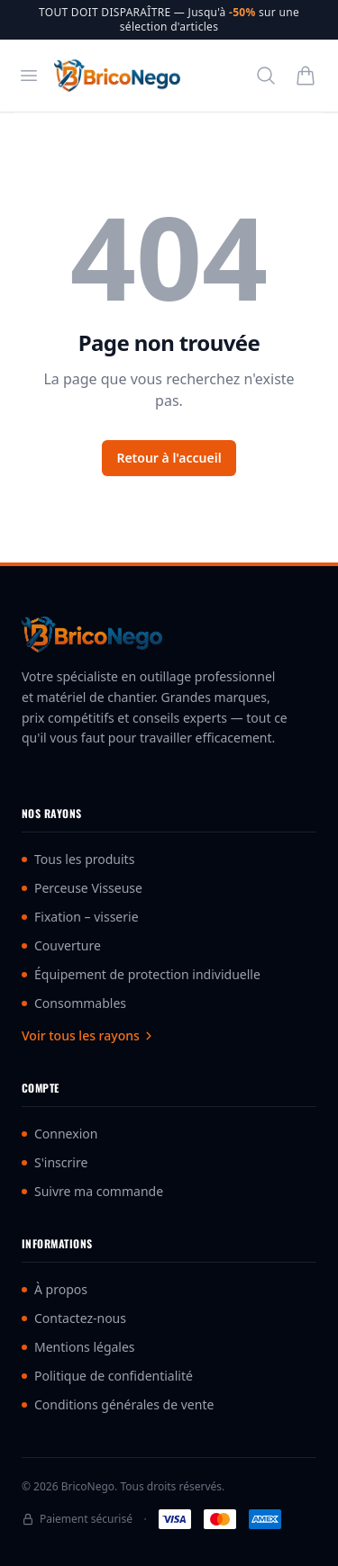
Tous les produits (78, 859)
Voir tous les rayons (88, 1035)
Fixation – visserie (80, 916)
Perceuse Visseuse (82, 887)
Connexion (59, 1133)
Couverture (61, 945)
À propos (54, 1289)
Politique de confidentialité (107, 1375)
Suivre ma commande (92, 1191)
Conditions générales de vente (118, 1404)
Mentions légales (78, 1346)
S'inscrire (54, 1162)
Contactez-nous (74, 1318)
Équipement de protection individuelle (141, 974)
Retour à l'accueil (168, 457)
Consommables (74, 1003)
